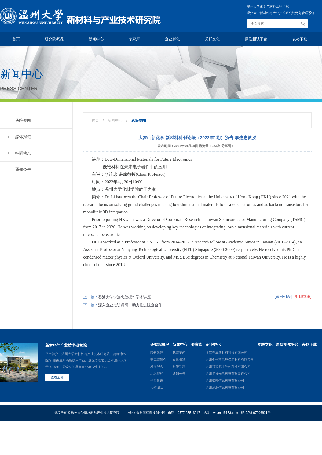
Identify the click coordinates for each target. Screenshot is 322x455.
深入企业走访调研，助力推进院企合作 (130, 305)
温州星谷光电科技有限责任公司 (228, 373)
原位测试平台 (256, 39)
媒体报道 (23, 136)
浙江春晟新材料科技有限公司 (226, 352)
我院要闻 (23, 120)
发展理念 (156, 366)
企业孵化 (172, 39)
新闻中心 (96, 39)
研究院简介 (158, 359)
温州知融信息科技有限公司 (225, 380)
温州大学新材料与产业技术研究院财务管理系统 (280, 13)
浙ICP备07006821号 (255, 413)
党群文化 (212, 39)
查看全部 (57, 377)
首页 (16, 39)
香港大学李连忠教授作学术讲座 (124, 297)
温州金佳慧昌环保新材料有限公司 (230, 359)
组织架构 (156, 373)
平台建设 (156, 380)
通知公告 (23, 169)
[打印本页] (303, 296)
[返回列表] (283, 296)
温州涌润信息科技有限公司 (225, 387)
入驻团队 (156, 387)
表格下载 (299, 39)
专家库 (134, 39)
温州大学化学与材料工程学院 (268, 6)
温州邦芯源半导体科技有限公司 (228, 366)
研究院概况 (54, 39)
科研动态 (23, 153)
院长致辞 (156, 352)
